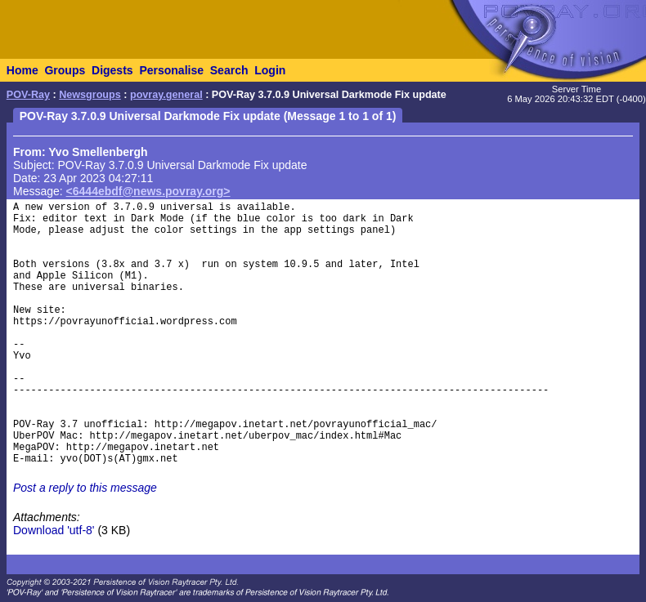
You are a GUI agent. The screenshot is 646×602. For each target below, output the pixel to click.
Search (229, 70)
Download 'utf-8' (54, 530)
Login (269, 70)
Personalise (171, 70)
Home (22, 70)
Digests (112, 70)
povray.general (166, 94)
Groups (64, 70)
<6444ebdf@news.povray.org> (148, 191)
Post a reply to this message (85, 487)
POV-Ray (28, 94)
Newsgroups (90, 94)
